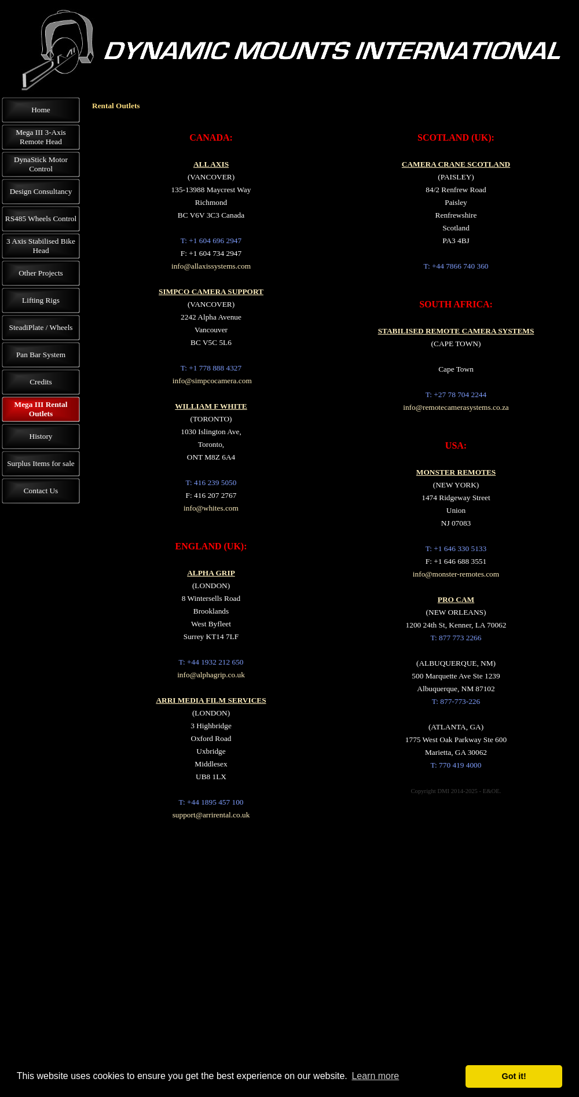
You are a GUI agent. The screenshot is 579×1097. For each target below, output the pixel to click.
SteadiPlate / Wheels (40, 327)
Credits (41, 381)
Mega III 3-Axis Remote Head (41, 137)
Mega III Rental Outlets (41, 409)
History (41, 436)
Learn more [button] (375, 1076)
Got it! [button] (514, 1076)
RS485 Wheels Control (40, 218)
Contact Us (41, 490)
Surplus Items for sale (41, 463)
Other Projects (41, 273)
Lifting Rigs (41, 300)
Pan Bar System (40, 354)
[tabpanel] (211, 476)
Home (40, 109)
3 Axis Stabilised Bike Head (40, 246)
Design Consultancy (41, 191)
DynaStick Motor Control (41, 164)
